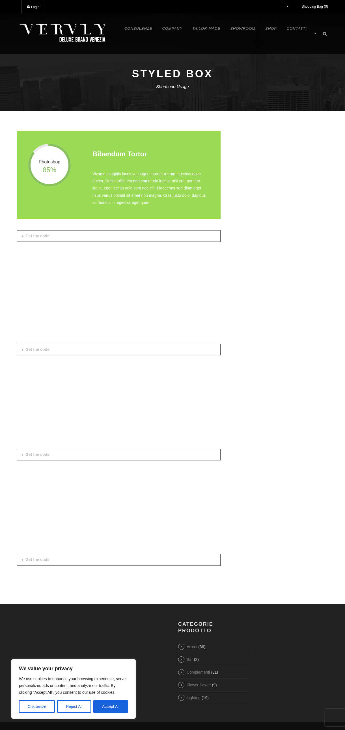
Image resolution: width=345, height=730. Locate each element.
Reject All (74, 706)
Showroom (242, 28)
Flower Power (199, 685)
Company (172, 28)
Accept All (110, 706)
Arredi (192, 646)
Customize (37, 706)
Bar (190, 659)
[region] (73, 689)
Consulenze (138, 28)
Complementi (198, 672)
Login (33, 7)
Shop (271, 28)
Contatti (297, 28)
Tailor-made (206, 28)
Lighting (193, 697)
